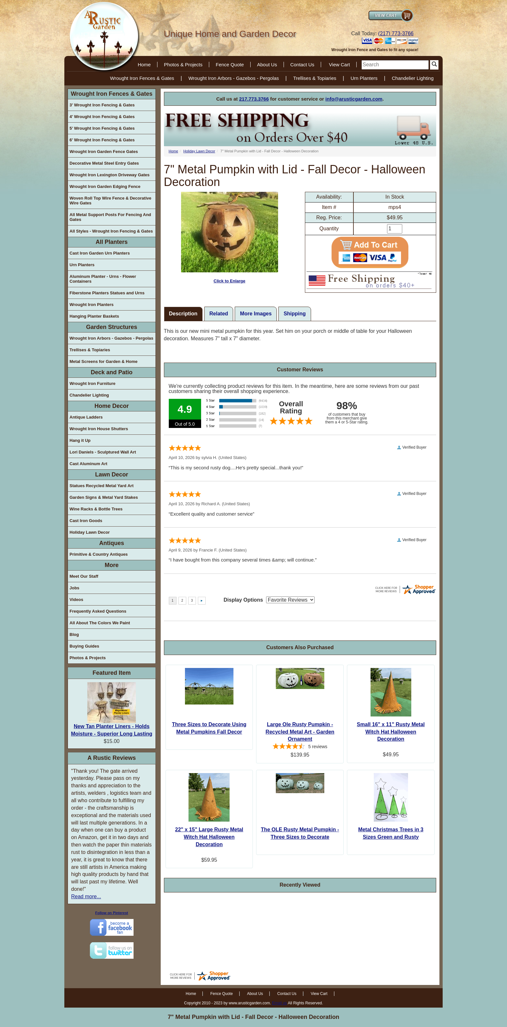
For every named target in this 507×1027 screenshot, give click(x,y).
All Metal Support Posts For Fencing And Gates (110, 217)
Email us (279, 1003)
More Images (256, 313)
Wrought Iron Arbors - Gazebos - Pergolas (234, 78)
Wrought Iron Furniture (92, 383)
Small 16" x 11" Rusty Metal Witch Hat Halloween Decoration (391, 732)
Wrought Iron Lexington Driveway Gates (110, 174)
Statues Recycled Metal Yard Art (102, 485)
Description (183, 313)
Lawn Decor (111, 474)
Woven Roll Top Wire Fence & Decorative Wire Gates (110, 200)
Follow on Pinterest (111, 913)
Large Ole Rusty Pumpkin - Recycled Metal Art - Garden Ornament (299, 732)
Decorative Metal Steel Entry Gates (104, 163)
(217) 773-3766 (396, 33)
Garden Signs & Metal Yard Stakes (104, 497)
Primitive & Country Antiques (99, 554)
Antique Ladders (86, 417)
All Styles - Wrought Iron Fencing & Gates (111, 231)
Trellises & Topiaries (314, 78)
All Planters (112, 242)
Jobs (74, 587)
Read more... (86, 896)
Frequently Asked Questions (98, 611)
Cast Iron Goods (86, 520)
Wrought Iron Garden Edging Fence (105, 186)
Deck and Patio (112, 372)
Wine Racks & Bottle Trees (96, 509)
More (112, 565)
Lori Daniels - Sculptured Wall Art (103, 452)
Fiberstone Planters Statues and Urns (107, 292)
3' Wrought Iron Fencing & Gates (102, 105)
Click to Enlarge (229, 238)
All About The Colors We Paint (100, 622)
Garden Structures (111, 327)
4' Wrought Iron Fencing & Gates (102, 116)
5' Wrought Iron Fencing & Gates (102, 128)
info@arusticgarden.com (353, 99)
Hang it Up (80, 440)
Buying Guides (84, 646)
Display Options (243, 600)
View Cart (339, 64)
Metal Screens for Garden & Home (103, 361)
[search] (395, 65)
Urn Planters (364, 78)
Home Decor (111, 406)
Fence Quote (230, 64)
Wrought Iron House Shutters (99, 428)
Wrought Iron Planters (91, 304)
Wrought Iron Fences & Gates (142, 78)
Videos (76, 599)
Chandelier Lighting (413, 78)
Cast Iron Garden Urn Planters (100, 253)
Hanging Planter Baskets (94, 316)
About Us (267, 64)
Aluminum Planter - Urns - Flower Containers (103, 279)
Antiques (111, 543)
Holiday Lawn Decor (90, 532)
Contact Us (302, 64)
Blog (74, 634)
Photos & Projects (183, 64)
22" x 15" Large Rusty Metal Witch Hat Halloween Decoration (209, 837)
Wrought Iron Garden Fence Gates (104, 151)
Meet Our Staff (84, 576)
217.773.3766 (254, 99)
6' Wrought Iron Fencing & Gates (102, 139)
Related (219, 313)
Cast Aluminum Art (88, 463)
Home (144, 64)
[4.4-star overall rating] (300, 747)
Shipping (295, 313)
